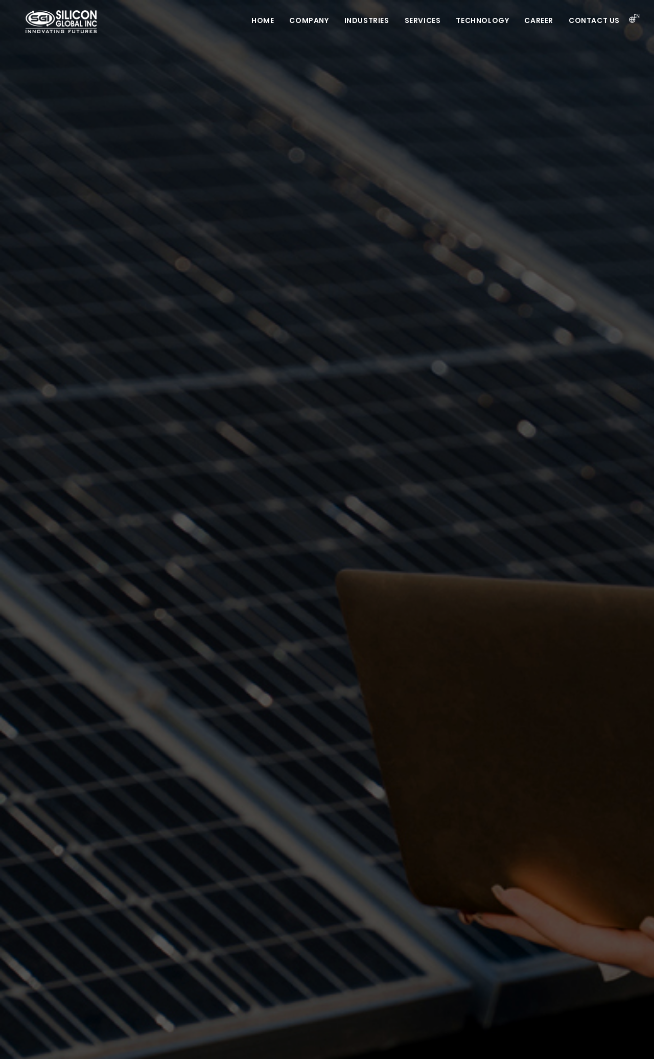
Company (309, 20)
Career (538, 20)
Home (262, 20)
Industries (366, 20)
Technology (482, 20)
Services (423, 20)
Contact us (594, 20)
